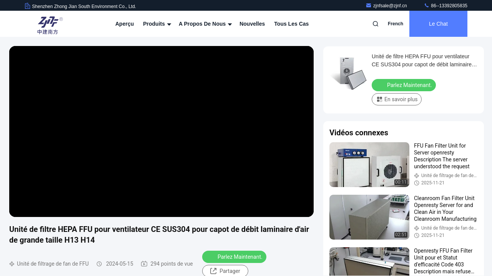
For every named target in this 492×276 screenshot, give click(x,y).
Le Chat (438, 24)
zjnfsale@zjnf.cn (387, 5)
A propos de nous (204, 24)
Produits (156, 24)
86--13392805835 (445, 5)
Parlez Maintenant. (235, 256)
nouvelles (252, 24)
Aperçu (124, 24)
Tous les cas (291, 24)
